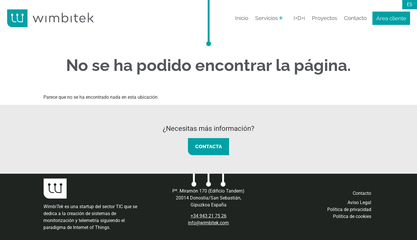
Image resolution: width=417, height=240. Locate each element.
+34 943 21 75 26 (208, 216)
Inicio (241, 18)
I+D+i (299, 18)
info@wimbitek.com (208, 223)
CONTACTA (208, 146)
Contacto (355, 18)
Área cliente (391, 18)
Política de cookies (352, 216)
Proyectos (324, 18)
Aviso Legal (359, 202)
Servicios (266, 18)
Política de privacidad (349, 209)
